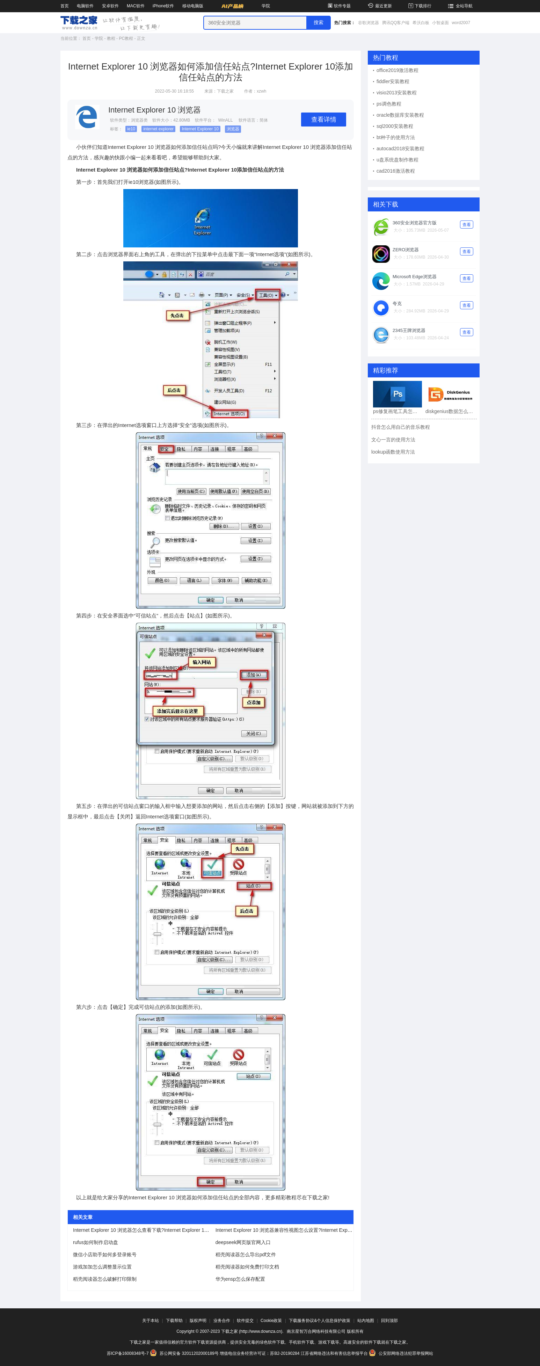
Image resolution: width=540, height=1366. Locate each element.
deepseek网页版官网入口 (243, 1242)
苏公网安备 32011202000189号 (185, 1353)
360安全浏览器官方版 (415, 222)
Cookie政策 (271, 1320)
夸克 (397, 303)
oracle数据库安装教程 (400, 115)
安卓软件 (110, 5)
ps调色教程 (389, 104)
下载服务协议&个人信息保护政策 (319, 1320)
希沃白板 (421, 22)
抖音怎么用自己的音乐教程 (400, 427)
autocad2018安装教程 (400, 148)
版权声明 (198, 1320)
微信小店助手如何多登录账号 (105, 1254)
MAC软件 (136, 5)
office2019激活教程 (397, 70)
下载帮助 (174, 1320)
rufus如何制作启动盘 (95, 1242)
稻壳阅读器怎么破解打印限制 (105, 1279)
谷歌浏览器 (368, 22)
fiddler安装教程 (393, 81)
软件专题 (339, 5)
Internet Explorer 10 (200, 129)
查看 (466, 224)
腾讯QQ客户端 (396, 22)
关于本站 (150, 1320)
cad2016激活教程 (396, 171)
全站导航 (459, 5)
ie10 (131, 129)
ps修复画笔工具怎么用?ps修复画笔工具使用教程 (397, 411)
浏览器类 (139, 120)
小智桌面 (440, 22)
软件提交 (245, 1320)
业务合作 (221, 1320)
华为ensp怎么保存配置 (240, 1279)
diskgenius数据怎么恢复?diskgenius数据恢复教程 (449, 411)
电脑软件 (85, 5)
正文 (141, 38)
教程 (111, 38)
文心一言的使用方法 (393, 439)
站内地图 (365, 1320)
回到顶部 (389, 1320)
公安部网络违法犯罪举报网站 (401, 1353)
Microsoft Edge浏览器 (415, 276)
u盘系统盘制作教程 (397, 159)
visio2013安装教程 (397, 92)
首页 (64, 5)
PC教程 (126, 38)
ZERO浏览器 (406, 249)
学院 (266, 5)
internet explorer (158, 129)
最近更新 (379, 5)
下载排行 (419, 5)
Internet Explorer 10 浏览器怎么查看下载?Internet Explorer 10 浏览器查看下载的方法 (165, 1230)
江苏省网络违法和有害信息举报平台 (334, 1353)
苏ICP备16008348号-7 (128, 1353)
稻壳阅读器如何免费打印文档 (247, 1267)
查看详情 (323, 119)
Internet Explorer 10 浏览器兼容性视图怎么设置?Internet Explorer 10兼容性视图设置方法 (312, 1230)
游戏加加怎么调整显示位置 (102, 1267)
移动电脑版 (192, 5)
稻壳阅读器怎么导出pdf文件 (246, 1254)
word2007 (461, 22)
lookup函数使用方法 (393, 452)
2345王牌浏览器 (409, 330)
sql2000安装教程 (395, 126)
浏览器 (233, 129)
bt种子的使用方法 (396, 137)
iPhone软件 (163, 5)
